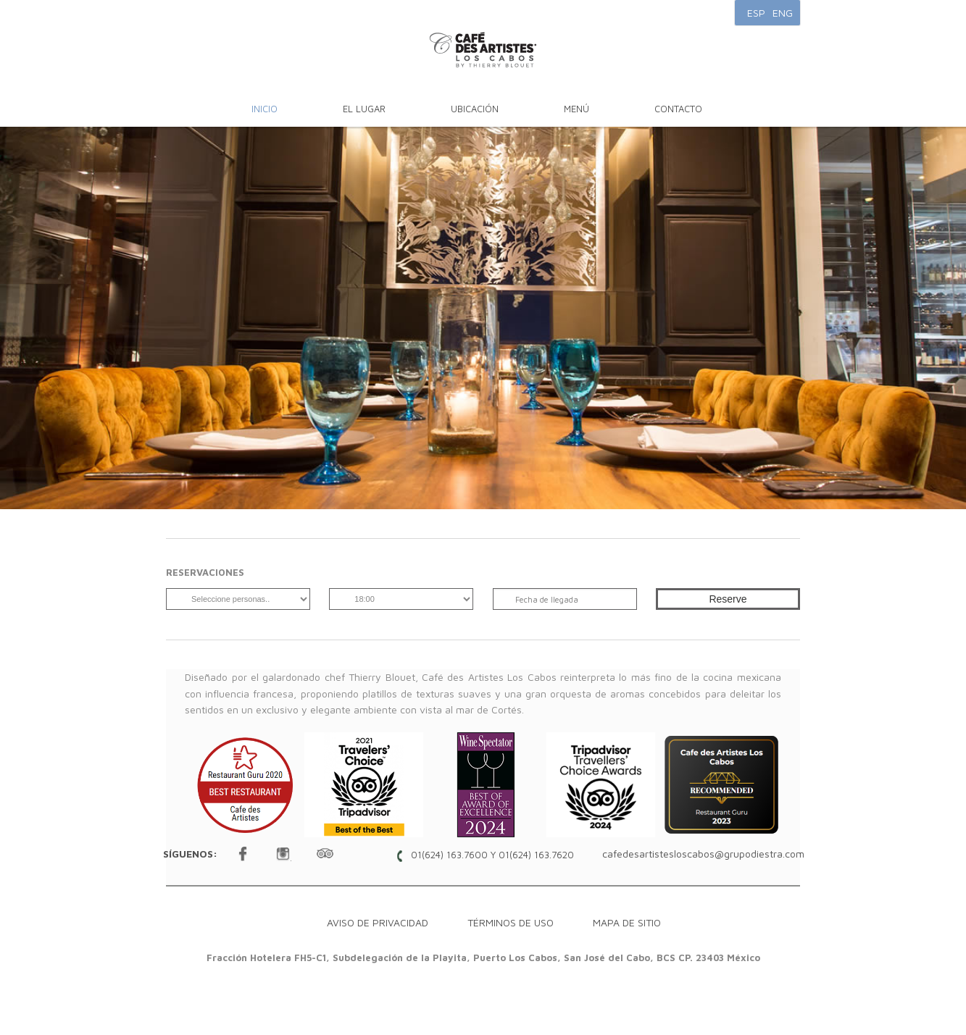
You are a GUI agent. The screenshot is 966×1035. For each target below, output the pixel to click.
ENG (783, 13)
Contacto (678, 108)
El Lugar (364, 108)
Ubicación (475, 108)
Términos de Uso (510, 922)
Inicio (264, 108)
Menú (576, 108)
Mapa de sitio (627, 922)
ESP (756, 13)
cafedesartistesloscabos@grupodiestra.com (703, 853)
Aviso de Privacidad (377, 922)
